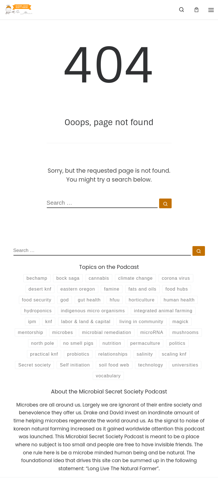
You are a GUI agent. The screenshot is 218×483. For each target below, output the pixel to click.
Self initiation (127, 369)
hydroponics (34, 312)
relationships (144, 358)
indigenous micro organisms (92, 312)
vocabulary (144, 381)
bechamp (33, 278)
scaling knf (45, 369)
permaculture (178, 347)
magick (183, 324)
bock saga (66, 278)
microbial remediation (125, 335)
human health (182, 301)
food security (33, 301)
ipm (28, 324)
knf (45, 324)
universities (108, 381)
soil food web (168, 369)
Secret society (85, 369)
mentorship (45, 335)
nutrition (144, 347)
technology (72, 381)
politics (39, 358)
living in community (143, 324)
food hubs (180, 290)
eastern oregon (76, 290)
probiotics (107, 358)
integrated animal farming (165, 312)
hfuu (115, 301)
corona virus (179, 278)
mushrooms (36, 347)
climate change (137, 278)
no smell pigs (108, 347)
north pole (71, 347)
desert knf (37, 290)
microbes (79, 335)
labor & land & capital (85, 324)
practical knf (72, 358)
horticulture (143, 301)
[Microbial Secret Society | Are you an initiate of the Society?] (19, 9)
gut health (88, 301)
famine (112, 290)
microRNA (172, 335)
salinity (177, 358)
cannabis (98, 278)
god (62, 301)
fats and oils (144, 290)
